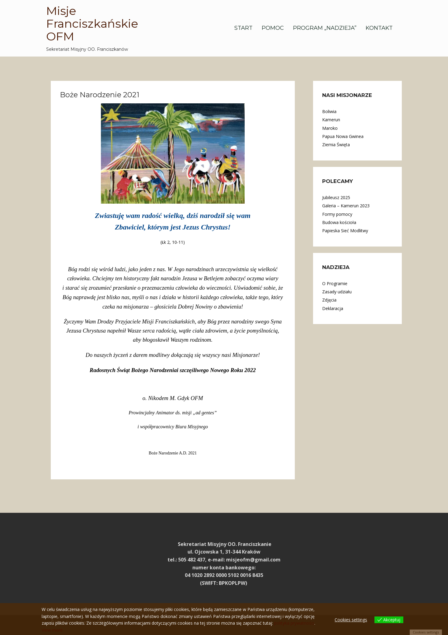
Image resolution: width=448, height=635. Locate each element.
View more (52, 630)
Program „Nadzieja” (325, 28)
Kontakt (379, 28)
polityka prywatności (294, 623)
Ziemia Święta (336, 144)
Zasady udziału (337, 292)
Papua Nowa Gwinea (343, 136)
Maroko (330, 128)
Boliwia (329, 111)
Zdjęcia (329, 300)
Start (243, 28)
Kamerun (331, 120)
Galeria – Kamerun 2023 (346, 206)
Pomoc (273, 28)
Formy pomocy (337, 214)
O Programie (334, 283)
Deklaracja (332, 308)
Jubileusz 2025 (336, 197)
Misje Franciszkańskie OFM (92, 23)
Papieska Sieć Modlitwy (345, 230)
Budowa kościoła (339, 222)
